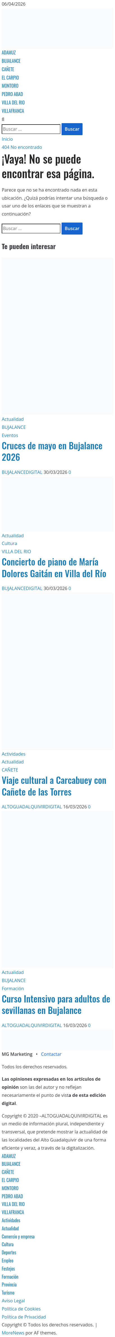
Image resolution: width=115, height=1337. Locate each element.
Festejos (8, 1268)
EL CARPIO (10, 77)
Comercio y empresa (18, 1236)
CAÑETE (8, 69)
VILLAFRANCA (13, 111)
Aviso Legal (13, 1301)
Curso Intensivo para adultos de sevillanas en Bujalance (56, 1004)
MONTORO (10, 85)
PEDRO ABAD (12, 94)
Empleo (7, 1260)
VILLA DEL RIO (13, 102)
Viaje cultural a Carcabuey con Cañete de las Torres (54, 785)
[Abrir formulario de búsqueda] (3, 119)
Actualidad (13, 419)
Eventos (10, 435)
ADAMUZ (9, 52)
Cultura (9, 543)
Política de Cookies (21, 1309)
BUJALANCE (11, 61)
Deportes (9, 1252)
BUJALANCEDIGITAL (23, 472)
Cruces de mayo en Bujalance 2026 (52, 451)
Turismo (8, 1292)
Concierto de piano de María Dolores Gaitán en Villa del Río (54, 567)
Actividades (13, 754)
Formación (13, 988)
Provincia (9, 1284)
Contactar (51, 1054)
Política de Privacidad (24, 1317)
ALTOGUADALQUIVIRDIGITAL (32, 807)
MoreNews (13, 1333)
